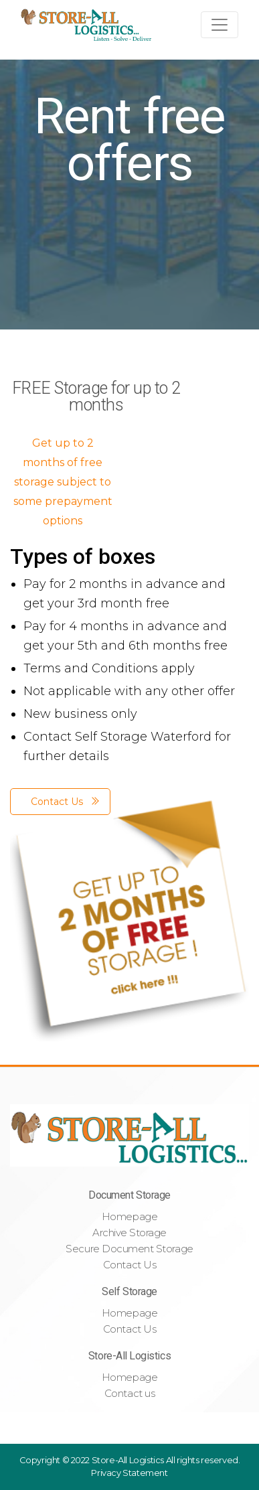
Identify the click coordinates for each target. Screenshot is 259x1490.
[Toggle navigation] (219, 24)
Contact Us (129, 1264)
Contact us (129, 1393)
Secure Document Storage (129, 1248)
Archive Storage (129, 1232)
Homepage (129, 1216)
